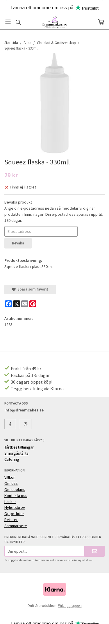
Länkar (10, 501)
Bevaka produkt (18, 202)
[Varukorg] (101, 22)
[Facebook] (8, 303)
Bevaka (18, 243)
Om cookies (14, 489)
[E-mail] (25, 303)
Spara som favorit (30, 289)
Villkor (9, 477)
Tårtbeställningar (19, 447)
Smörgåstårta (16, 453)
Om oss (11, 483)
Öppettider (14, 513)
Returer (11, 519)
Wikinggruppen (70, 605)
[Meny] (8, 22)
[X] (16, 303)
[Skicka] (95, 551)
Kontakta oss (15, 495)
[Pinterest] (33, 303)
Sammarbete (15, 525)
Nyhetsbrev (14, 507)
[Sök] (18, 22)
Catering (11, 459)
